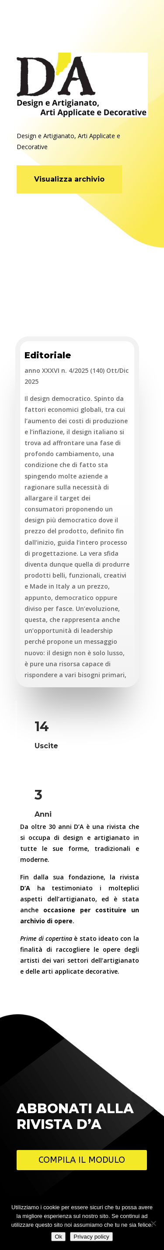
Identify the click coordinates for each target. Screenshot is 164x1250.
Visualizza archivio (69, 179)
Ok (58, 1236)
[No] (153, 1223)
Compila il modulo (81, 1160)
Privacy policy (91, 1236)
